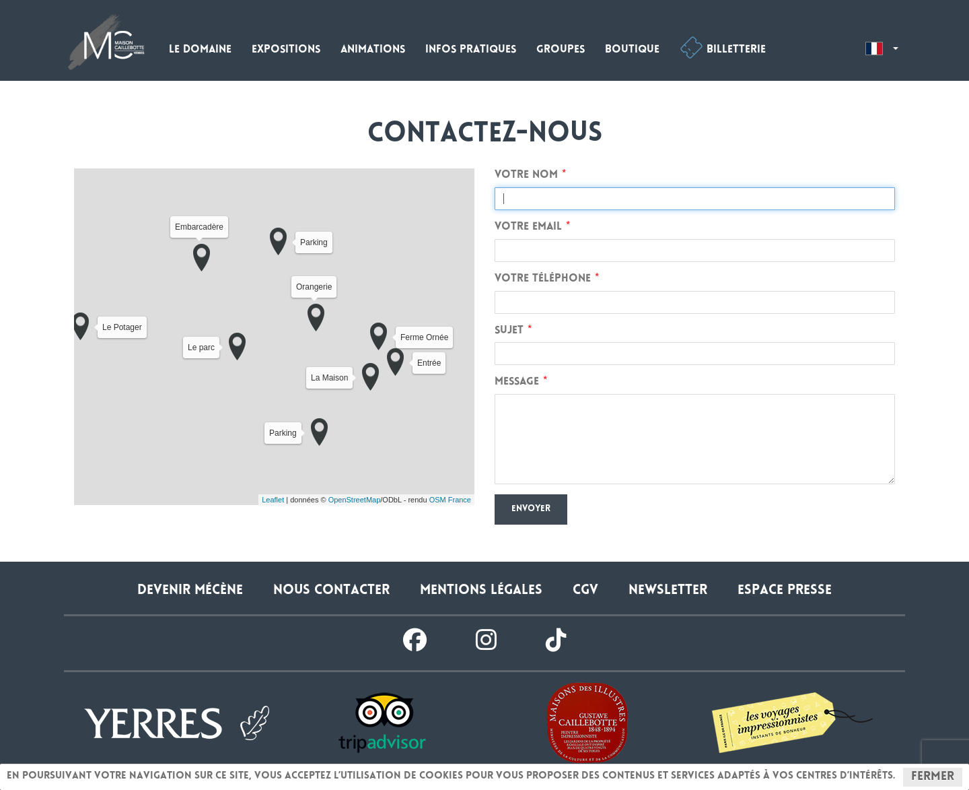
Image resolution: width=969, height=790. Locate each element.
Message (517, 382)
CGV (585, 591)
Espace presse (785, 591)
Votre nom (526, 175)
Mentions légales (481, 591)
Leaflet (273, 500)
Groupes (560, 50)
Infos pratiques (470, 50)
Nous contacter (331, 591)
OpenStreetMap (354, 500)
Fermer (932, 777)
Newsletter (668, 591)
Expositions (286, 50)
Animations (372, 50)
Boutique (632, 50)
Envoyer (530, 509)
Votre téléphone (543, 279)
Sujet (509, 331)
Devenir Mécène (190, 591)
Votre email (528, 227)
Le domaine (200, 50)
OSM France (450, 500)
